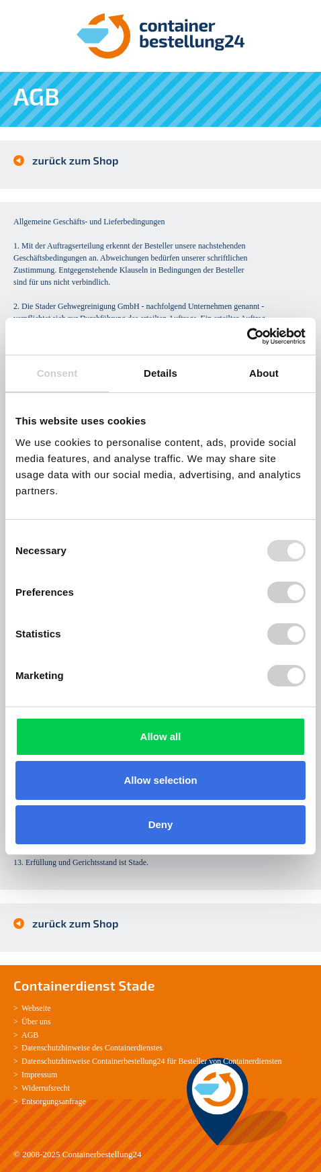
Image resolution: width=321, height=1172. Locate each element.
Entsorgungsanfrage (53, 1101)
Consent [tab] (57, 373)
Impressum (39, 1074)
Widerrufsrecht (45, 1088)
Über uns (36, 1021)
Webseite (36, 1008)
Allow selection (160, 780)
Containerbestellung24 (102, 1154)
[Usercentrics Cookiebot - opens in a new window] (247, 336)
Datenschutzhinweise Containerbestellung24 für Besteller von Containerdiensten (151, 1061)
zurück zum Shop (75, 160)
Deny (160, 824)
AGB (29, 1035)
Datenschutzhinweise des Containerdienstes (92, 1047)
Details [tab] (160, 373)
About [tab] (264, 373)
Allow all (160, 736)
